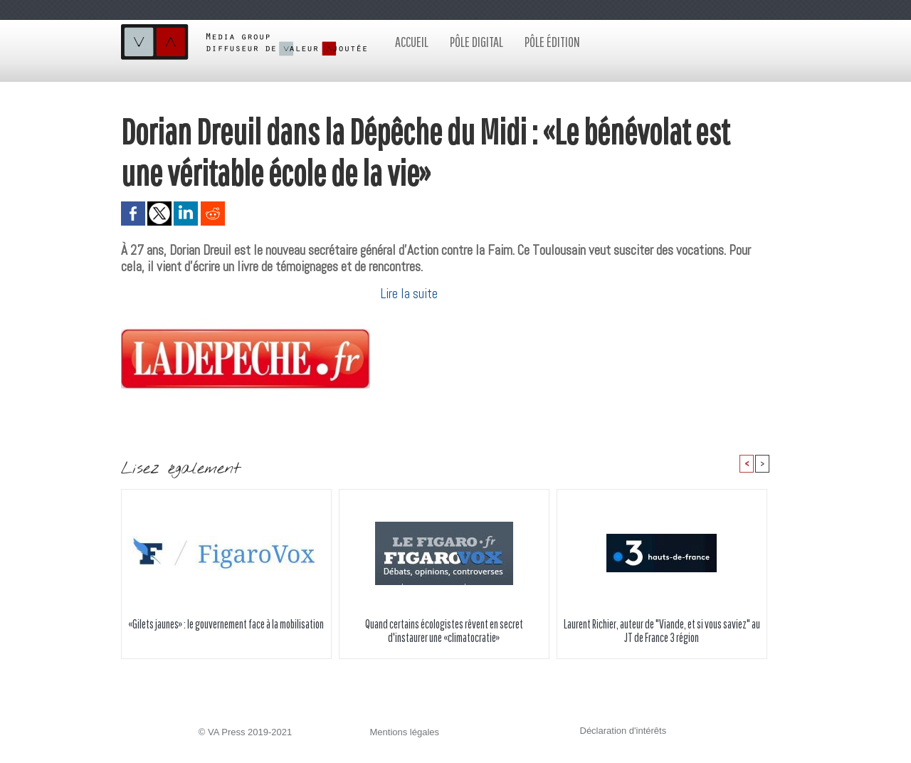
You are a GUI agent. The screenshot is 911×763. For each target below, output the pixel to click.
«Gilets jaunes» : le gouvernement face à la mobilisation (226, 624)
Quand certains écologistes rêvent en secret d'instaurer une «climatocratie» (444, 630)
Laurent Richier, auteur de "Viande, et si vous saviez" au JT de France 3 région (662, 630)
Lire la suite (409, 293)
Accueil (411, 41)
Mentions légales (405, 732)
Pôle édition (552, 41)
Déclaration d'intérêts (623, 730)
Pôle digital (476, 41)
